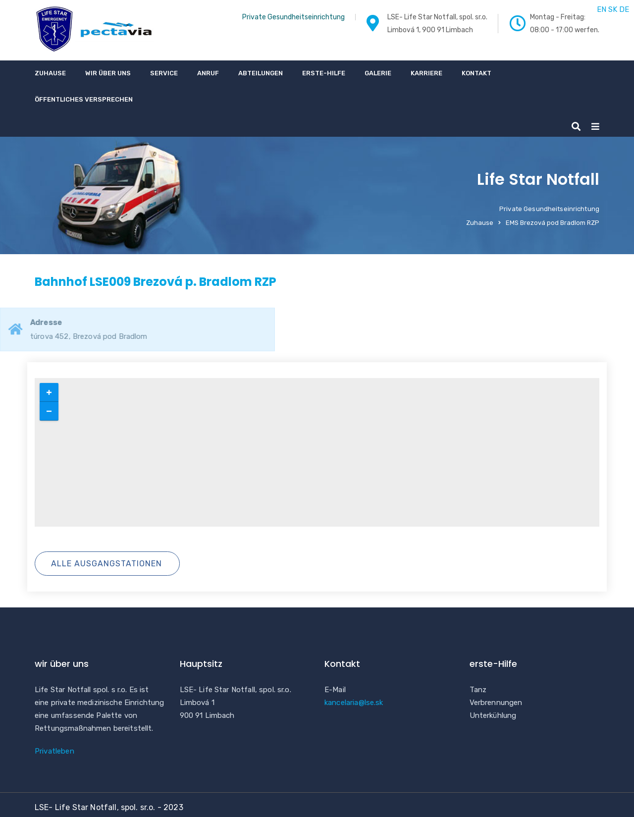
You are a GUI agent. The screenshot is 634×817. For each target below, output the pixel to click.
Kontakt (476, 73)
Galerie (378, 73)
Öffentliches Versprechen (84, 99)
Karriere (426, 73)
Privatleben (54, 751)
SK (612, 9)
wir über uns (108, 73)
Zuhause (50, 73)
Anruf (208, 73)
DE (624, 9)
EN (601, 9)
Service (164, 73)
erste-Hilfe (323, 73)
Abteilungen (260, 73)
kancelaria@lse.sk (353, 702)
